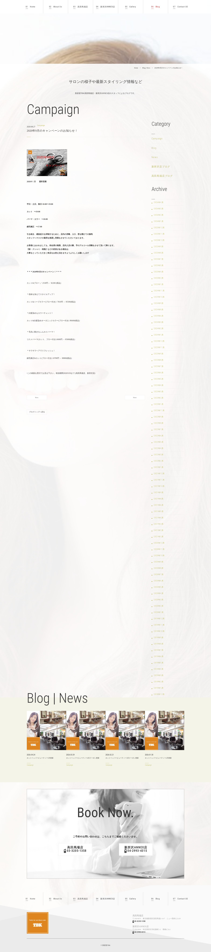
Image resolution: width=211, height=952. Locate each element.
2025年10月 (159, 240)
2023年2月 (158, 398)
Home (30, 7)
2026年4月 (158, 202)
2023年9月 (158, 354)
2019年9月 (158, 637)
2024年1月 (158, 335)
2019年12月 (159, 618)
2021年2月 (158, 530)
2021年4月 (158, 518)
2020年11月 (159, 549)
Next (134, 397)
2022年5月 (158, 442)
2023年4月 (158, 385)
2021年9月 (158, 492)
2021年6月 (158, 505)
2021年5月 (158, 511)
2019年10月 (159, 631)
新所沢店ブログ (161, 166)
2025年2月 (158, 278)
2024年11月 (159, 291)
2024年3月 (158, 322)
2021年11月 (159, 480)
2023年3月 (158, 391)
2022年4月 (158, 448)
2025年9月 (158, 246)
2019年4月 (158, 669)
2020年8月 (158, 568)
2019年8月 (158, 644)
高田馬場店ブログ (162, 175)
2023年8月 (158, 360)
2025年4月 (158, 272)
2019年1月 (158, 688)
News (155, 157)
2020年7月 (158, 574)
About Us (55, 7)
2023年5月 (158, 379)
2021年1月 (158, 537)
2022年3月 (158, 455)
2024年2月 (158, 328)
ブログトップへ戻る (37, 412)
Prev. (37, 397)
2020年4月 (158, 593)
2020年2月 (158, 606)
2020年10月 (159, 555)
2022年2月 (158, 461)
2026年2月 (158, 215)
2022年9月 (158, 417)
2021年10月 (159, 486)
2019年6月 (158, 656)
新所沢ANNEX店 (105, 7)
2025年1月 (158, 284)
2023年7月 (158, 366)
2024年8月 (158, 309)
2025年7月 (158, 259)
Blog (155, 7)
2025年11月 (159, 234)
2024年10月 (159, 297)
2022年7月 (158, 429)
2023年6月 (158, 373)
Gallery (130, 7)
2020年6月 (158, 581)
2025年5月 (158, 265)
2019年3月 (158, 675)
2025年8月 (158, 253)
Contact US (180, 7)
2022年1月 (158, 467)
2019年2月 (158, 682)
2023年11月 (159, 347)
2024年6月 (158, 316)
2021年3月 (158, 524)
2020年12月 (159, 543)
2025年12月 (159, 227)
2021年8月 (158, 499)
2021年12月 (159, 473)
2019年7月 (158, 650)
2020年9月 (158, 562)
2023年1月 (158, 404)
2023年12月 (159, 341)
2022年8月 (158, 423)
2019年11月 (159, 625)
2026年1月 (158, 221)
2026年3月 (158, 209)
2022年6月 (158, 436)
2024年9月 (158, 303)
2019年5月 (158, 663)
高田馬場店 (80, 7)
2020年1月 (158, 612)
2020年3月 (158, 600)
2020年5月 (158, 587)
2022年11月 (159, 410)
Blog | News (146, 68)
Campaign (157, 138)
